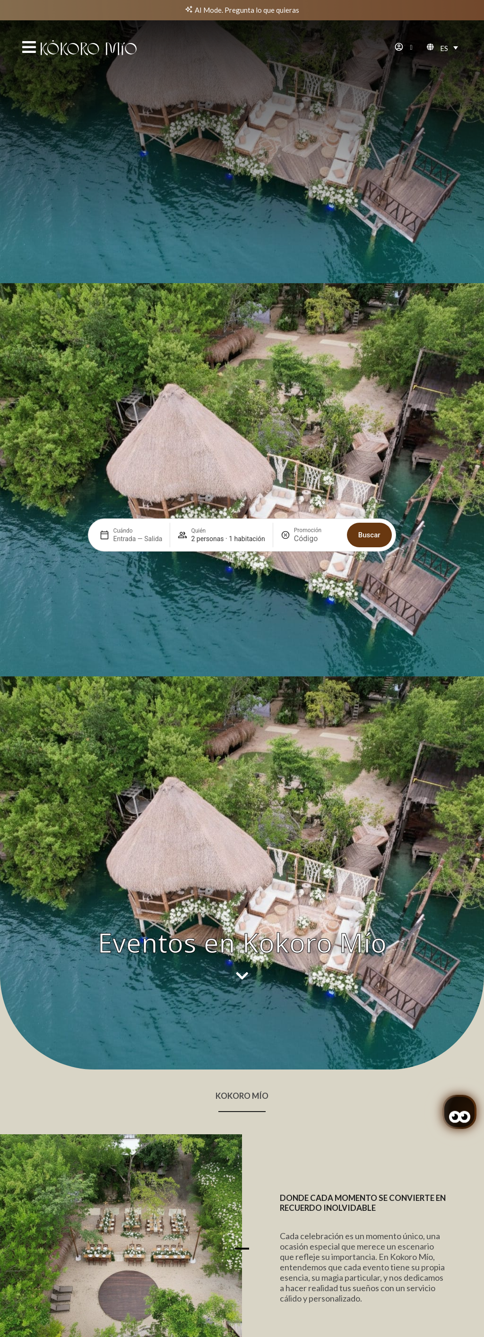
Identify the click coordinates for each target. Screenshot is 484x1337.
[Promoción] (316, 322)
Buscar (369, 318)
